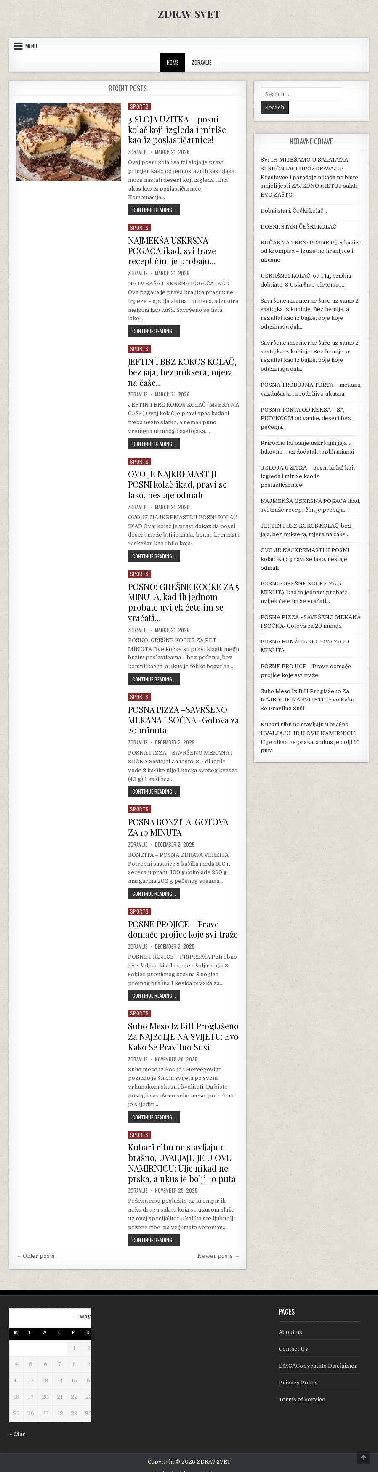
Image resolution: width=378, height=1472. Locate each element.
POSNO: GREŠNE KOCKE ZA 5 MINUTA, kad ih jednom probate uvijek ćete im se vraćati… (181, 597)
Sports (139, 106)
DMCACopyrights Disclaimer (318, 1356)
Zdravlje (137, 151)
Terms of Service (302, 1389)
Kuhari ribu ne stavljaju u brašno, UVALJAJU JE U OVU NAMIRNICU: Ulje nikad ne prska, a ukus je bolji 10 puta (182, 1153)
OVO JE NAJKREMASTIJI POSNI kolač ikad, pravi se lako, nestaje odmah (178, 481)
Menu (31, 46)
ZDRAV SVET (189, 13)
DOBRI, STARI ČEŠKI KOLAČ (298, 226)
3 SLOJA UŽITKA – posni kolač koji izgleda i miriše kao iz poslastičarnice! (177, 129)
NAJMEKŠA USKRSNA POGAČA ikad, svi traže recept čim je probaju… (173, 249)
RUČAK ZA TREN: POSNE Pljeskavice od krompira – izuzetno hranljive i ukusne (311, 251)
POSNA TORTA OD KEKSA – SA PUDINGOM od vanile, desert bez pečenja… (306, 418)
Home (172, 62)
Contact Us (293, 1339)
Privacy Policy (298, 1372)
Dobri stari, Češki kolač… (294, 210)
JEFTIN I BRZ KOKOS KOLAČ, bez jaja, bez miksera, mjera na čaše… (182, 369)
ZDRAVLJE (201, 62)
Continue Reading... (156, 209)
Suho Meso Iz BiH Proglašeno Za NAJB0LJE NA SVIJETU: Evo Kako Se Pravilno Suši (183, 1028)
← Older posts (35, 1246)
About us (290, 1322)
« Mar (17, 1424)
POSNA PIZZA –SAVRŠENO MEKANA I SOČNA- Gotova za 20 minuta (179, 714)
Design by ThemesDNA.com (189, 1464)
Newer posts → (218, 1246)
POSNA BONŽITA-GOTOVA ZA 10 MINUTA (179, 820)
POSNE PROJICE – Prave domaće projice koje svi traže (183, 922)
